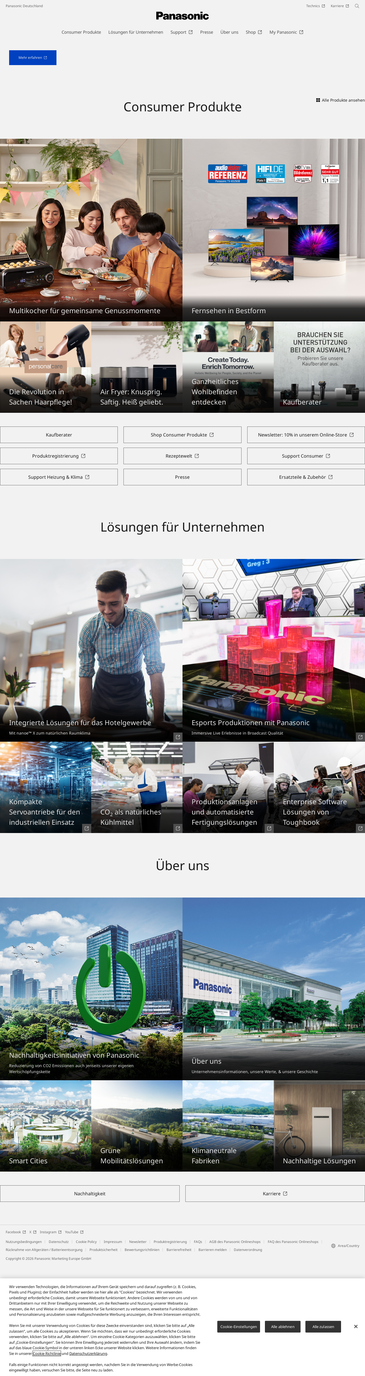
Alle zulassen (323, 1326)
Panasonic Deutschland (24, 5)
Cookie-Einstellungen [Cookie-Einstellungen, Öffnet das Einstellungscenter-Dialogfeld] (238, 1326)
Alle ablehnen (283, 1326)
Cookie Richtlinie (47, 1354)
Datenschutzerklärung (88, 1354)
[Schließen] (356, 1327)
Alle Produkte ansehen (340, 211)
